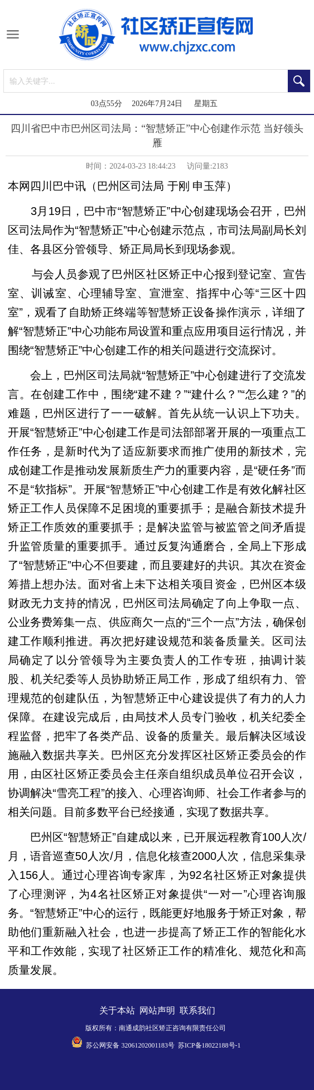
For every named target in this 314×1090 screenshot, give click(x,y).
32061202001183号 (148, 1045)
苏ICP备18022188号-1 (209, 1045)
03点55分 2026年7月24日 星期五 (154, 103)
